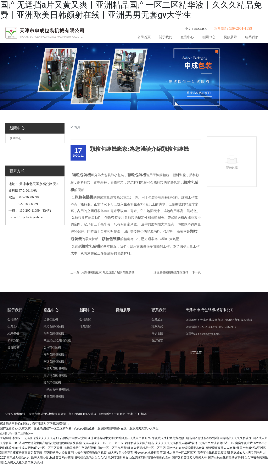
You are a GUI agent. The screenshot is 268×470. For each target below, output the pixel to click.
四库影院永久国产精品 (139, 443)
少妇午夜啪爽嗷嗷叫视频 (91, 452)
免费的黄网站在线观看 (66, 443)
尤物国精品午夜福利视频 (80, 447)
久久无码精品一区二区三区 (148, 447)
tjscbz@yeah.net (33, 217)
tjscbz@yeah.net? (210, 333)
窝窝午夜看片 (244, 443)
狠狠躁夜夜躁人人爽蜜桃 (222, 447)
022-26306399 (28, 197)
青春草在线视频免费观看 (213, 452)
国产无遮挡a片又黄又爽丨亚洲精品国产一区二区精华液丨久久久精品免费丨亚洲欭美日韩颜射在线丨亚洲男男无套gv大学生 (131, 10)
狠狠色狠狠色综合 (159, 457)
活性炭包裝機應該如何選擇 (170, 272)
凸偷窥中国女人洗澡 (73, 438)
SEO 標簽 (141, 414)
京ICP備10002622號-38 (82, 414)
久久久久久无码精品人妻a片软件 (176, 443)
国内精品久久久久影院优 (235, 438)
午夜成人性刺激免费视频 (168, 438)
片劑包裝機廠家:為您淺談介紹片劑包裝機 (107, 272)
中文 (188, 28)
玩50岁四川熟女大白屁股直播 (127, 457)
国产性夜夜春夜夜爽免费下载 (23, 452)
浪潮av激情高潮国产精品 (35, 443)
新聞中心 (15, 138)
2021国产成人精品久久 (15, 457)
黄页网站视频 (64, 457)
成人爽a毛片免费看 (120, 452)
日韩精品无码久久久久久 (90, 457)
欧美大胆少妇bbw (42, 457)
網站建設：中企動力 (112, 414)
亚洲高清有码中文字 (101, 438)
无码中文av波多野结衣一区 (216, 443)
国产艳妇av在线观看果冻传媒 (186, 447)
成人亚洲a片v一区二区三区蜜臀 (42, 447)
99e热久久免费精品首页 (149, 452)
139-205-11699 (29, 210)
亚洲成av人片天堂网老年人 (247, 452)
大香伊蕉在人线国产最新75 (133, 438)
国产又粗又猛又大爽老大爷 (189, 457)
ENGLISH (200, 28)
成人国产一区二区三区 (181, 452)
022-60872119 (227, 327)
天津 (130, 414)
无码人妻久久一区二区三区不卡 (103, 443)
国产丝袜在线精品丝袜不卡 (225, 457)
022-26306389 (28, 204)
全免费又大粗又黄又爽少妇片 (23, 462)
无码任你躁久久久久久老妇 (41, 438)
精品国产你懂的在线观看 (202, 438)
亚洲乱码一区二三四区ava (17, 433)
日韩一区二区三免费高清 (113, 447)
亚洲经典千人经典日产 (58, 452)
